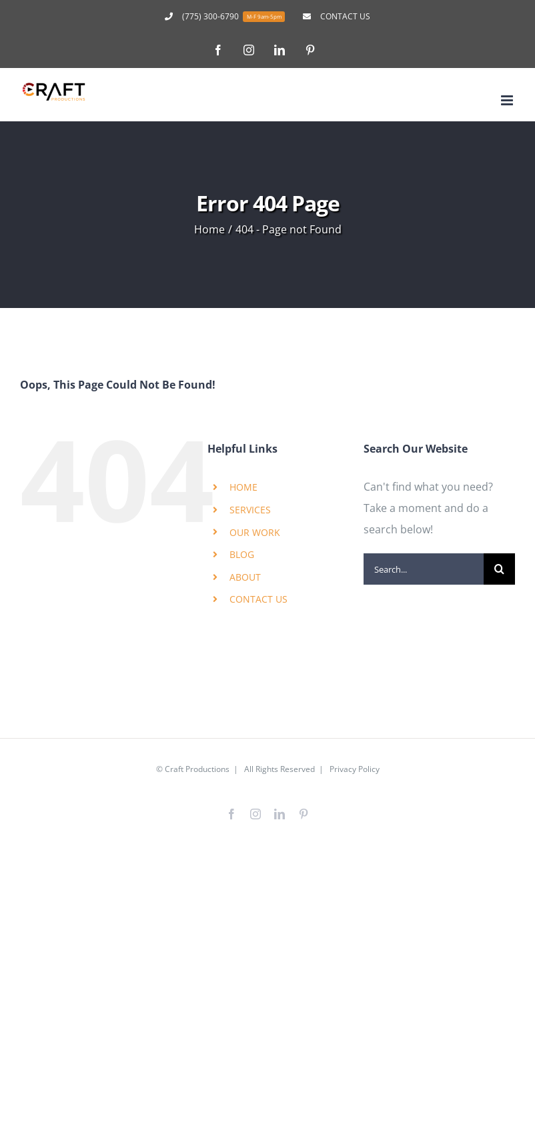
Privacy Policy (355, 769)
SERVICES (250, 509)
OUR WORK (254, 532)
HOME (243, 487)
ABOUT (245, 577)
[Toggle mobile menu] (508, 100)
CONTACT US (258, 599)
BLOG (241, 554)
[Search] (499, 569)
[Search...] (424, 569)
